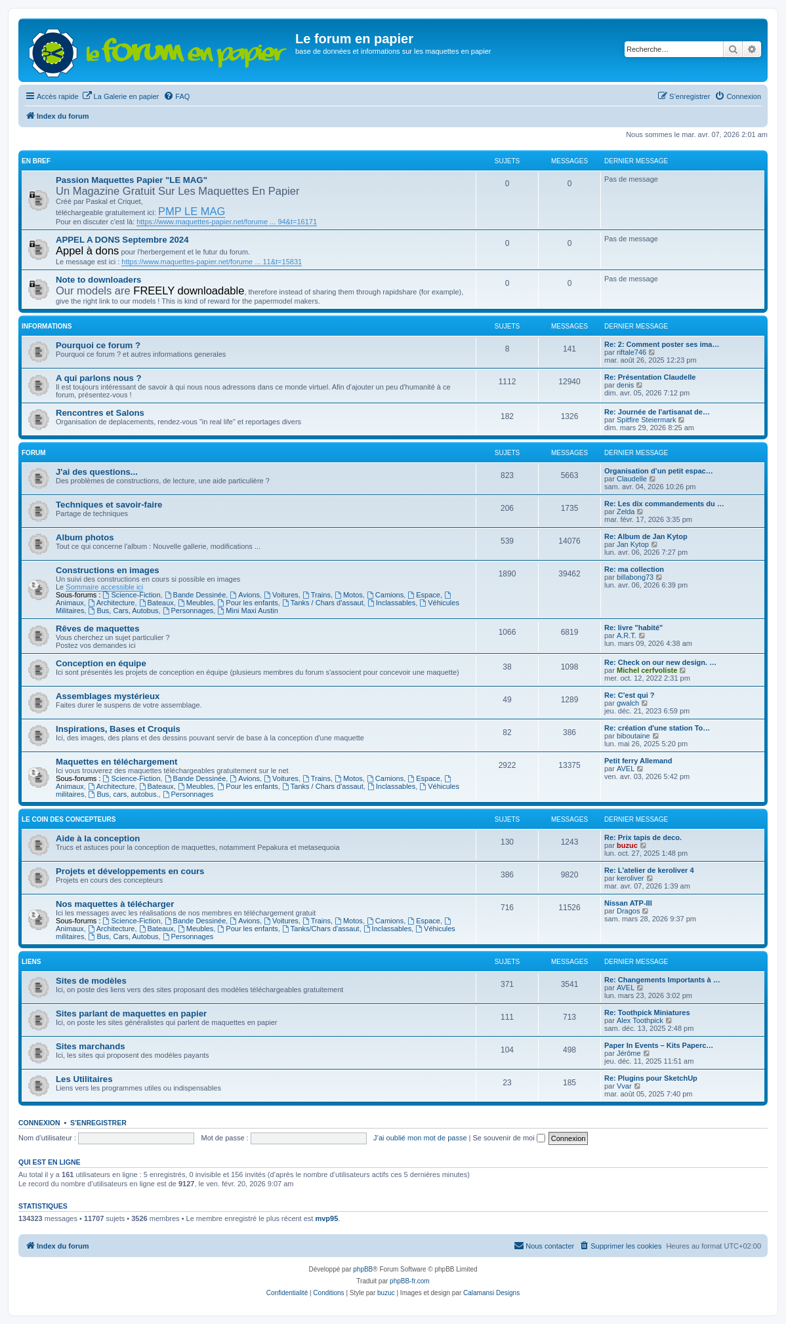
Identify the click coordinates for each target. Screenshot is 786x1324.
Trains (316, 595)
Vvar (624, 1086)
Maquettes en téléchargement (116, 762)
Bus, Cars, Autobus (124, 610)
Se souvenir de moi (509, 1138)
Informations (47, 326)
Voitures (281, 595)
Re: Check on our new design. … (660, 662)
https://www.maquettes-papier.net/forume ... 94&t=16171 (226, 222)
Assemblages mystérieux (107, 696)
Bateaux (156, 603)
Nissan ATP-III (628, 903)
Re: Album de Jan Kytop (646, 536)
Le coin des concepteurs (68, 819)
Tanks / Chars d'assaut (322, 603)
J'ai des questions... (97, 472)
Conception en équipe (101, 663)
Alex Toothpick (640, 1020)
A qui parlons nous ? (99, 378)
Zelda (626, 511)
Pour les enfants (247, 603)
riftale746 (631, 352)
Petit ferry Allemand (638, 761)
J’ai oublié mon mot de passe (419, 1138)
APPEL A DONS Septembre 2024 (122, 240)
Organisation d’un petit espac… (658, 471)
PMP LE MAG (191, 211)
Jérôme (629, 1053)
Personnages (188, 610)
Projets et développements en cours (130, 871)
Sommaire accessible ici (104, 587)
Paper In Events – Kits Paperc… (658, 1045)
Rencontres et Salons (100, 413)
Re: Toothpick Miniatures (647, 1012)
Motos (349, 595)
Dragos (628, 911)
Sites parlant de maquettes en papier (131, 1013)
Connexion (39, 1123)
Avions (245, 595)
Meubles (195, 603)
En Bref (36, 161)
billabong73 (635, 577)
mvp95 (326, 1218)
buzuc (627, 845)
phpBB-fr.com (410, 1281)
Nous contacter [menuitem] (544, 1245)
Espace (423, 595)
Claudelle (632, 479)
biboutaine (633, 736)
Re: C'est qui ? (629, 695)
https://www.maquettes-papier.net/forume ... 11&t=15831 (211, 262)
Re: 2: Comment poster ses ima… (661, 344)
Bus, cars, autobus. (124, 794)
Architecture (111, 603)
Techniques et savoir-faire (109, 505)
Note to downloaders (98, 280)
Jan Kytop (633, 544)
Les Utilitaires (84, 1079)
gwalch (628, 703)
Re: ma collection (634, 569)
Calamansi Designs (491, 1292)
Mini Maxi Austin (247, 610)
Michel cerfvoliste (647, 670)
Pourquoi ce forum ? (98, 345)
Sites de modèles (91, 981)
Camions (385, 595)
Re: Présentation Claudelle (649, 377)
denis (625, 385)
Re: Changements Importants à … (662, 980)
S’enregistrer (98, 1123)
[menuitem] (120, 96)
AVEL (625, 768)
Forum (34, 452)
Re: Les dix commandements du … (664, 504)
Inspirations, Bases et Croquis (118, 729)
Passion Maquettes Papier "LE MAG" (131, 180)
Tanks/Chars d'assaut (321, 929)
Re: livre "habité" (633, 628)
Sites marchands (90, 1046)
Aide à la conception (98, 838)
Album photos (85, 537)
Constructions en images (107, 570)
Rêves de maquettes (98, 628)
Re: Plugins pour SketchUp (650, 1078)
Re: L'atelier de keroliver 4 (649, 870)
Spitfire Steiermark (646, 420)
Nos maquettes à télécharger (115, 904)
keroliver (630, 878)
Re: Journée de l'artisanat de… (657, 412)
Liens (31, 961)
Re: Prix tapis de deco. (643, 837)
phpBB (363, 1269)
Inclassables (391, 603)
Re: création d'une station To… (657, 728)
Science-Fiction (132, 595)
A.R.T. (626, 635)
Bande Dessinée (195, 595)
